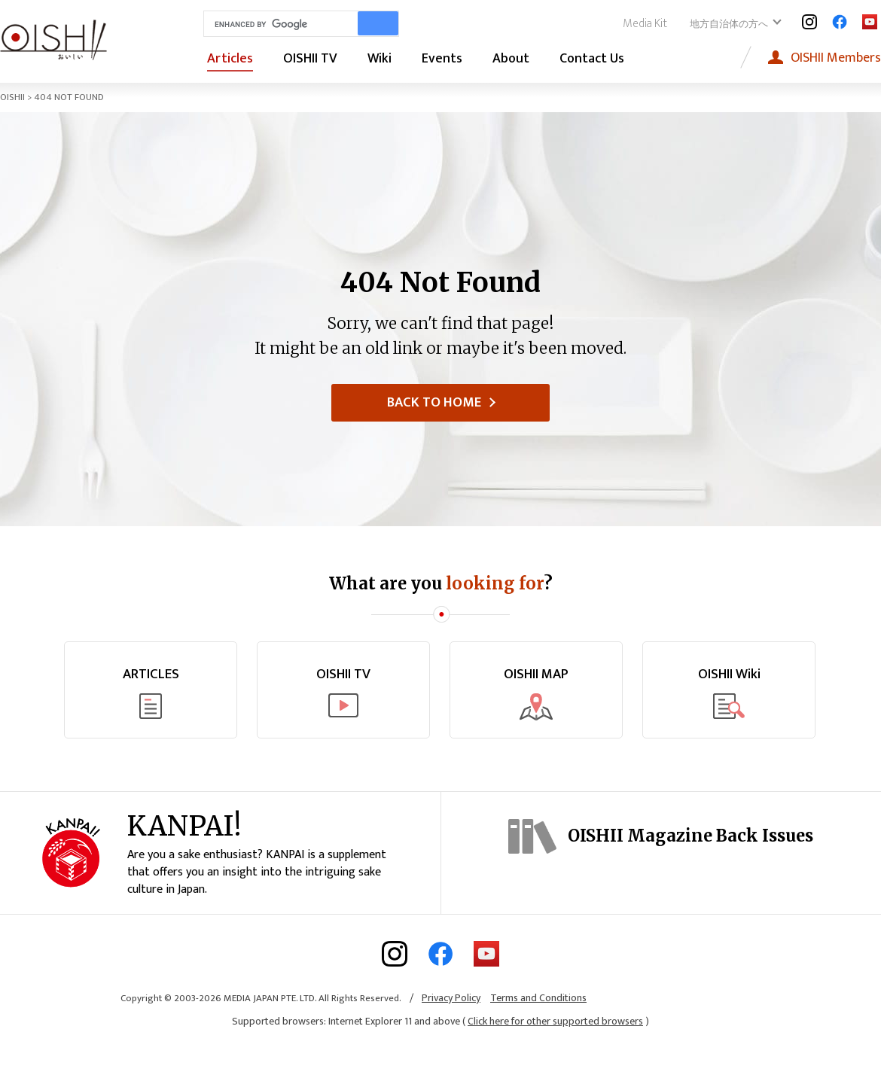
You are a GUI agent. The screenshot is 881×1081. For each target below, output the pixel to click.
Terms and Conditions (538, 1026)
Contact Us (591, 58)
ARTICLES (151, 675)
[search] (277, 24)
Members (836, 58)
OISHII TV (310, 58)
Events (442, 58)
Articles (230, 58)
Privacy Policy (451, 1026)
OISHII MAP (536, 675)
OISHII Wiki (729, 675)
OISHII (12, 97)
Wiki (379, 58)
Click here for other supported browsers (555, 1050)
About (510, 58)
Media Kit (645, 24)
